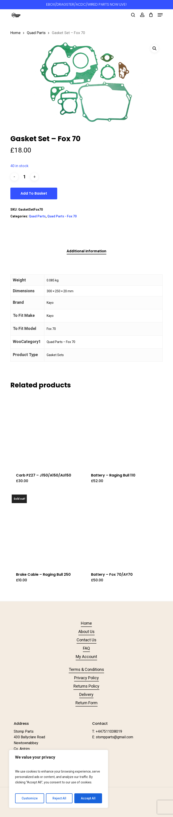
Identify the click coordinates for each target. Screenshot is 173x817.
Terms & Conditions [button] (86, 669)
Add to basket (33, 193)
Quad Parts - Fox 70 (62, 216)
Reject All (59, 798)
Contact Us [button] (86, 639)
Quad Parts (36, 33)
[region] (58, 779)
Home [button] (86, 623)
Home (15, 33)
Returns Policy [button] (86, 686)
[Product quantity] (24, 177)
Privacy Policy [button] (86, 677)
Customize (30, 798)
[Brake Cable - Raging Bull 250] (46, 529)
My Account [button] (86, 656)
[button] (160, 15)
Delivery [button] (86, 694)
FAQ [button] (86, 648)
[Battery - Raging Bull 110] (121, 430)
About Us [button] (86, 631)
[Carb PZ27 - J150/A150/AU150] (46, 430)
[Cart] (151, 15)
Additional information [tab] (86, 251)
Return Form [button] (86, 702)
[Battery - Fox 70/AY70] (121, 529)
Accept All (88, 798)
